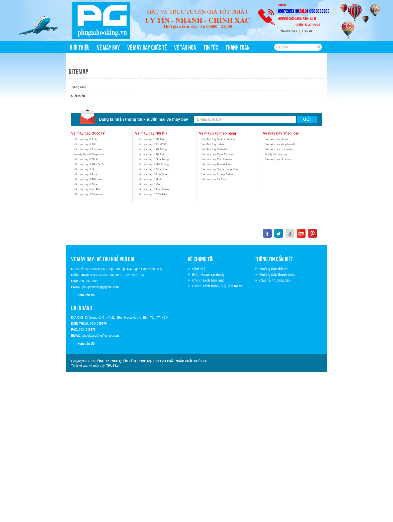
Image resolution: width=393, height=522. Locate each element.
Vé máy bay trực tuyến (279, 149)
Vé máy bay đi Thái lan (88, 149)
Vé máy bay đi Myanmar (89, 194)
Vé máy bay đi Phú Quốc (153, 174)
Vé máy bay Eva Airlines (216, 164)
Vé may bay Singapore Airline (220, 169)
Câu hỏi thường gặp (275, 280)
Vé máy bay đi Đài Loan (88, 179)
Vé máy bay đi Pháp (86, 174)
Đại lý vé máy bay (276, 154)
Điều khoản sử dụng (209, 275)
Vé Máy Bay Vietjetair (215, 149)
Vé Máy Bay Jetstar (213, 144)
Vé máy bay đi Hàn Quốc (89, 164)
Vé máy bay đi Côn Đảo (152, 194)
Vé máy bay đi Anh (85, 139)
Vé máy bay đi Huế (149, 179)
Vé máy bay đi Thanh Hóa (153, 189)
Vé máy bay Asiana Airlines (218, 174)
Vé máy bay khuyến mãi (280, 144)
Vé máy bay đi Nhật (86, 159)
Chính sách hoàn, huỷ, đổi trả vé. (219, 286)
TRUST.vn (113, 365)
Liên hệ (307, 31)
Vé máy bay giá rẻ (276, 139)
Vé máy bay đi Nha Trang (153, 159)
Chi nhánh (81, 307)
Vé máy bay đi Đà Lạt (151, 154)
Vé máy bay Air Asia (214, 179)
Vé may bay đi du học (278, 159)
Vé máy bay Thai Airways (217, 159)
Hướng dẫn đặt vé (274, 269)
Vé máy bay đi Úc (84, 169)
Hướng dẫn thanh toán (278, 275)
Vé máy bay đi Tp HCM (152, 144)
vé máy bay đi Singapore (89, 154)
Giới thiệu (78, 96)
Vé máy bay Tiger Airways (217, 154)
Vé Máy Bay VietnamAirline (218, 139)
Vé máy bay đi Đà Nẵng (152, 149)
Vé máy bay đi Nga (85, 184)
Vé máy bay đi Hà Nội (151, 139)
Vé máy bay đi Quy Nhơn (153, 169)
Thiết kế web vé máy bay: (88, 365)
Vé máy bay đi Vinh (149, 184)
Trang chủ (288, 31)
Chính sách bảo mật (209, 280)
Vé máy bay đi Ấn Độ (87, 189)
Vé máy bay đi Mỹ (85, 144)
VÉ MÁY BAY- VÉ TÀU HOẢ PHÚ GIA (102, 258)
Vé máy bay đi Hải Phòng (153, 164)
